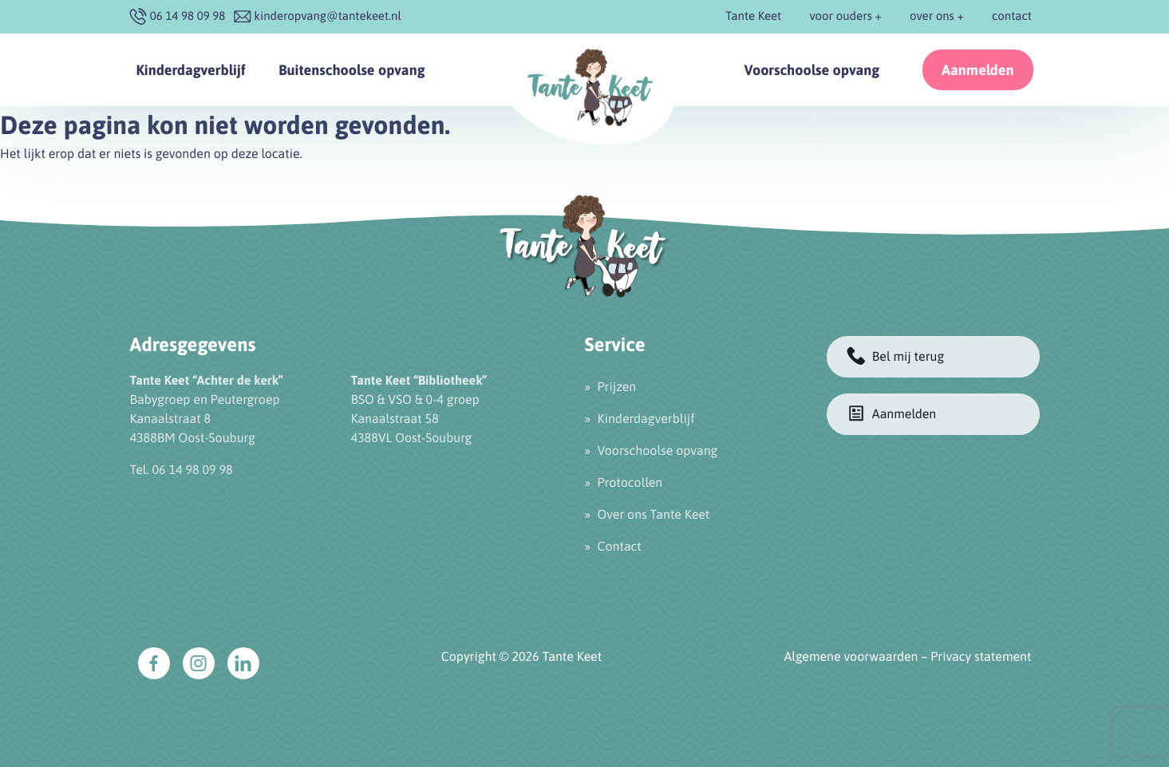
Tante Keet (753, 16)
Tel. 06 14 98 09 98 (181, 470)
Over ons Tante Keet (654, 515)
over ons (932, 16)
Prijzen (617, 387)
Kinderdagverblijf (191, 69)
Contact (620, 547)
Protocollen (630, 483)
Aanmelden (978, 69)
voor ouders (840, 16)
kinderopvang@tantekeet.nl (327, 16)
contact (1012, 16)
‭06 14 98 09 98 (188, 16)
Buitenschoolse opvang (351, 69)
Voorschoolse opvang (812, 69)
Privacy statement (980, 657)
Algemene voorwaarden (851, 657)
